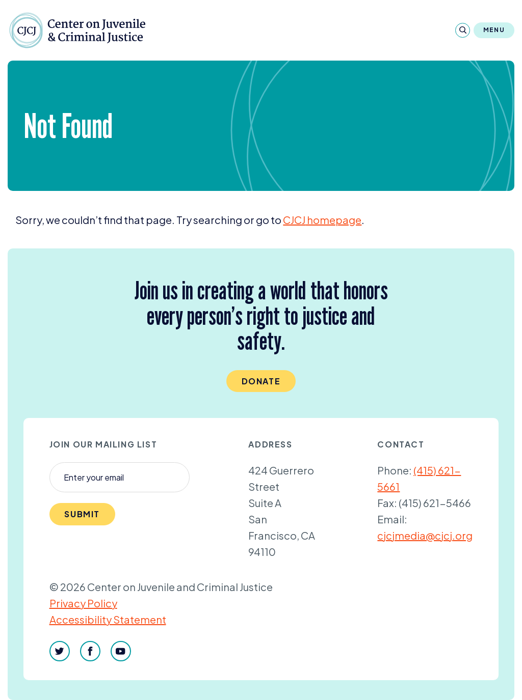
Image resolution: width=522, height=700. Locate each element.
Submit (82, 514)
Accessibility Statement (107, 619)
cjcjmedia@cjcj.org (425, 535)
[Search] (462, 30)
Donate (261, 381)
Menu (494, 30)
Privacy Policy (83, 603)
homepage (322, 219)
